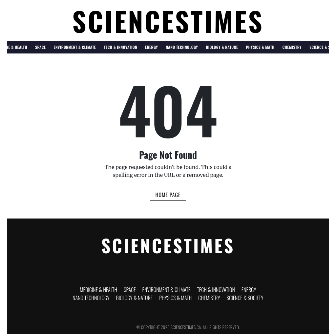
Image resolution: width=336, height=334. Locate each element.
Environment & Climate (74, 47)
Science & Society (245, 298)
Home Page (167, 195)
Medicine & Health (98, 290)
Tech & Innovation (120, 47)
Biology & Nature (222, 47)
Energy (151, 47)
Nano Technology (182, 47)
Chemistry (292, 47)
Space (40, 47)
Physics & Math (260, 47)
